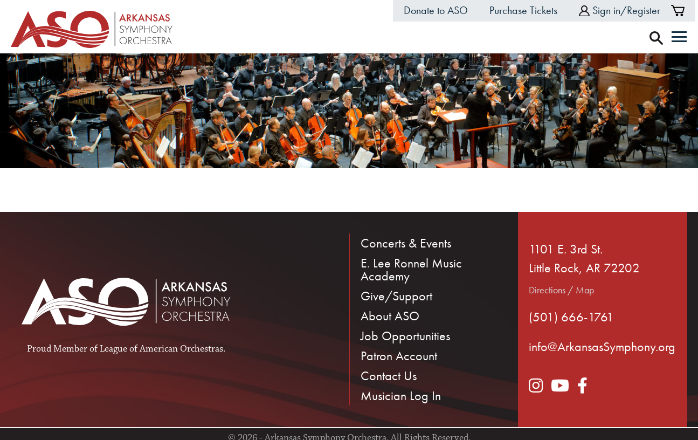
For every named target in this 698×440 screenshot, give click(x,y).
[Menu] (679, 38)
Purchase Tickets (523, 10)
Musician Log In (401, 395)
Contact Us (389, 375)
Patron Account (399, 355)
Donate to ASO (436, 10)
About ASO (390, 315)
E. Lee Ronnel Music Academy (411, 269)
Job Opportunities (405, 335)
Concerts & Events (406, 243)
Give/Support (396, 295)
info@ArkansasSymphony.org (602, 346)
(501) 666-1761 (571, 316)
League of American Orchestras (161, 349)
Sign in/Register (619, 10)
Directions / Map (561, 290)
